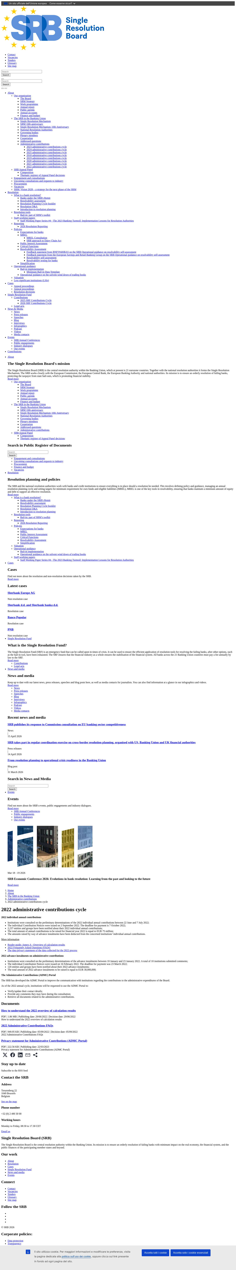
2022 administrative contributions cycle (47, 166)
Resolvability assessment (33, 200)
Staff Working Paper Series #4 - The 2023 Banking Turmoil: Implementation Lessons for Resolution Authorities (77, 220)
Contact (12, 54)
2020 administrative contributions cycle (47, 161)
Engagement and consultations (29, 178)
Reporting (19, 223)
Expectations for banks (31, 232)
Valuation (19, 277)
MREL (23, 235)
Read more (13, 378)
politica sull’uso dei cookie (76, 1256)
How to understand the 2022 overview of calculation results (38, 1010)
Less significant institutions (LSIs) (31, 280)
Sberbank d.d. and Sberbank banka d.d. (33, 605)
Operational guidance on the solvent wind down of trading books (53, 274)
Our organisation (22, 95)
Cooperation (26, 138)
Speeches (18, 317)
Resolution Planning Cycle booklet (38, 203)
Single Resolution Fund (19, 294)
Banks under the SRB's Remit (35, 198)
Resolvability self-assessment (41, 257)
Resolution (13, 192)
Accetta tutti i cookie (155, 1252)
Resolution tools (22, 212)
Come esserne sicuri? (62, 3)
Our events (19, 348)
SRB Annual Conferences (27, 340)
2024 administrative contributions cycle (47, 149)
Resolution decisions (24, 291)
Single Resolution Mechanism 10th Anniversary (44, 127)
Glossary (12, 63)
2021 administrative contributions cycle (47, 164)
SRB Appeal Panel (23, 169)
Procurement (20, 183)
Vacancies (13, 57)
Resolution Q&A (28, 206)
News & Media (15, 309)
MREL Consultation (37, 237)
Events (11, 337)
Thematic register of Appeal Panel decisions (42, 175)
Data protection (15, 1240)
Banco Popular (17, 617)
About (11, 92)
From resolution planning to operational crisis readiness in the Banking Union (57, 760)
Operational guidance (25, 266)
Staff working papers (24, 218)
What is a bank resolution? (27, 195)
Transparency (14, 1243)
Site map (12, 66)
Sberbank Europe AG (21, 592)
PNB (10, 629)
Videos (17, 331)
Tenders (12, 60)
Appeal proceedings (24, 286)
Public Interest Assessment (33, 243)
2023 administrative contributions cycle (47, 146)
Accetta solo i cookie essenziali (190, 1252)
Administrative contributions (34, 144)
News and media (16, 669)
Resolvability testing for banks (42, 260)
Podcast (18, 328)
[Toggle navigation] (5, 88)
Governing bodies (29, 132)
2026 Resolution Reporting (34, 226)
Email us (5, 1131)
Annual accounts (28, 112)
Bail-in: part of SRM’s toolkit (35, 215)
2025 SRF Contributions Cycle (36, 300)
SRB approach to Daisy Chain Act (44, 240)
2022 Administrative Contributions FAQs (27, 1025)
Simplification (27, 263)
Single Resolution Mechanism (35, 121)
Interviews (19, 323)
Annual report (27, 107)
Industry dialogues (23, 345)
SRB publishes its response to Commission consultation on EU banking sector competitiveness (67, 724)
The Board (25, 98)
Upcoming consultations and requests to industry (38, 181)
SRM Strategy (27, 101)
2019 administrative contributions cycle (47, 158)
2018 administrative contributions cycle (47, 155)
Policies (18, 229)
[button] (5, 1055)
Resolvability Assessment (33, 249)
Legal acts (19, 306)
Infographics (20, 326)
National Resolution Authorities (36, 129)
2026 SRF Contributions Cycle (36, 303)
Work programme (29, 104)
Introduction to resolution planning (38, 209)
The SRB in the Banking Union (30, 118)
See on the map (9, 1101)
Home (11, 890)
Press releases (21, 314)
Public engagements (24, 343)
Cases (10, 283)
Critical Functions (29, 246)
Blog (16, 320)
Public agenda (27, 110)
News (17, 311)
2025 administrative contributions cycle (47, 152)
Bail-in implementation (32, 269)
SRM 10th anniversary (31, 124)
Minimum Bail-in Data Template (43, 272)
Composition (26, 172)
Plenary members (29, 135)
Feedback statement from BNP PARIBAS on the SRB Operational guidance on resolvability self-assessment (81, 252)
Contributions (21, 297)
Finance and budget (30, 115)
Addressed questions (30, 141)
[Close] (2, 78)
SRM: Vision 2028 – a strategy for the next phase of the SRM (45, 189)
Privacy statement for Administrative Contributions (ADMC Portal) (44, 1040)
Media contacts (21, 334)
